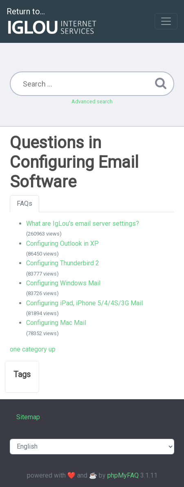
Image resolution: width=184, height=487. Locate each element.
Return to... (52, 22)
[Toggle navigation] (166, 21)
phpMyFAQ (123, 475)
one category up (32, 349)
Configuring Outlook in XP (62, 243)
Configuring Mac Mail (56, 323)
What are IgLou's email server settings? (82, 223)
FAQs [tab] (24, 203)
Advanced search (92, 101)
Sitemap (28, 417)
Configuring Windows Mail (63, 283)
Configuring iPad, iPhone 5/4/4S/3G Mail (84, 303)
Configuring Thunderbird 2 (62, 263)
